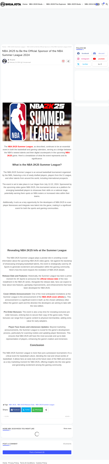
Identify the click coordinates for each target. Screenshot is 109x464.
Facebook (16, 410)
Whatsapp (38, 410)
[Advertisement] (54, 26)
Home (25, 4)
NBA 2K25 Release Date (25, 405)
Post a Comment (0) (37, 452)
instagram (85, 59)
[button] (97, 4)
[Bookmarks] (103, 4)
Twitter (27, 410)
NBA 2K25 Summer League (16, 47)
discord (101, 53)
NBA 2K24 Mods (91, 4)
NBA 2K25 (12, 405)
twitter (85, 64)
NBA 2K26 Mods (36, 4)
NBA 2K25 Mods (74, 4)
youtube (101, 59)
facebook (85, 53)
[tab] (25, 4)
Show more (67, 429)
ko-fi (100, 64)
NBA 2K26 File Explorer (56, 4)
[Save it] (63, 61)
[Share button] (46, 409)
